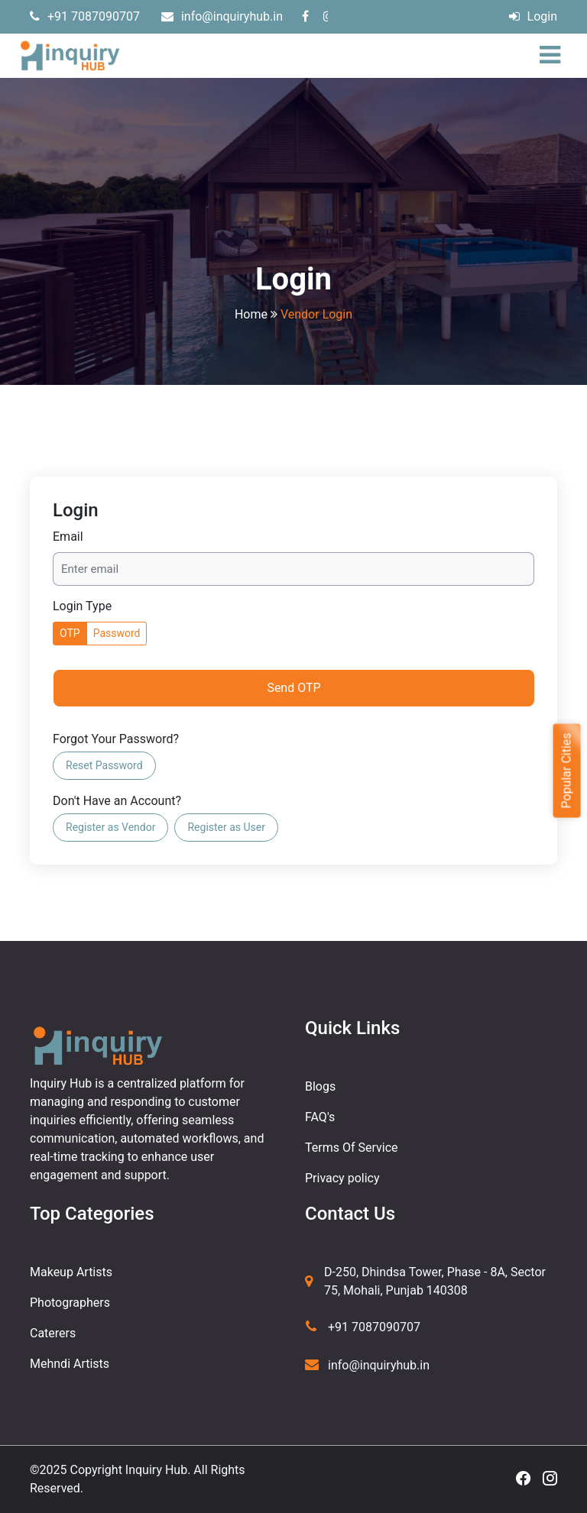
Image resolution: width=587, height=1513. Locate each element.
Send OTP (293, 688)
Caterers (53, 1333)
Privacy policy (342, 1178)
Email (68, 536)
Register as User (226, 827)
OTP (70, 633)
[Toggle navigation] (554, 56)
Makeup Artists (71, 1272)
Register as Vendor (110, 827)
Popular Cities (566, 770)
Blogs (320, 1086)
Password (117, 633)
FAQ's (320, 1117)
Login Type (82, 606)
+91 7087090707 (85, 16)
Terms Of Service (351, 1147)
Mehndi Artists (69, 1363)
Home (251, 314)
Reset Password (104, 765)
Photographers (70, 1302)
